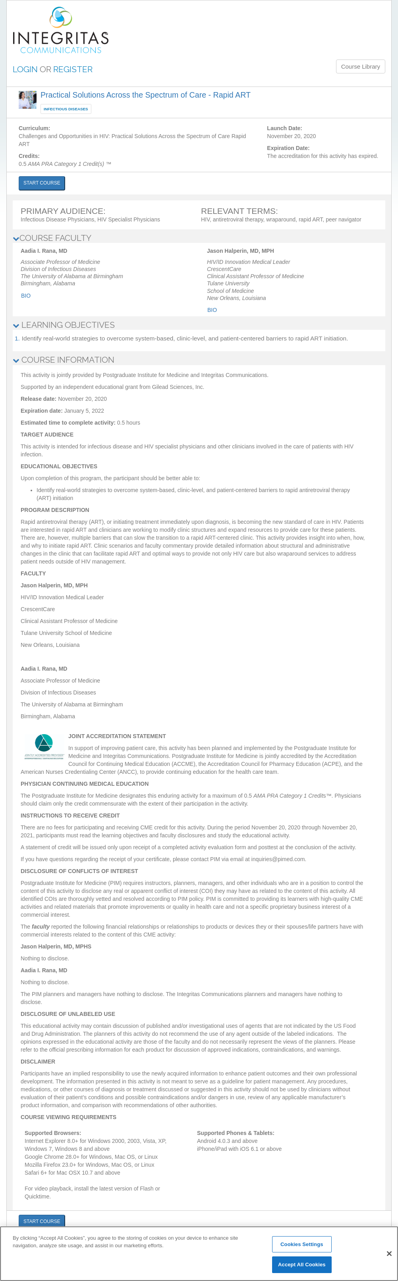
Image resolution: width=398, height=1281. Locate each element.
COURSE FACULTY (52, 238)
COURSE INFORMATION (63, 360)
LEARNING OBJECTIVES (64, 325)
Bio (26, 295)
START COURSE (41, 183)
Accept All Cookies (302, 1265)
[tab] (199, 238)
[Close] (389, 1253)
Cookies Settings (301, 1244)
